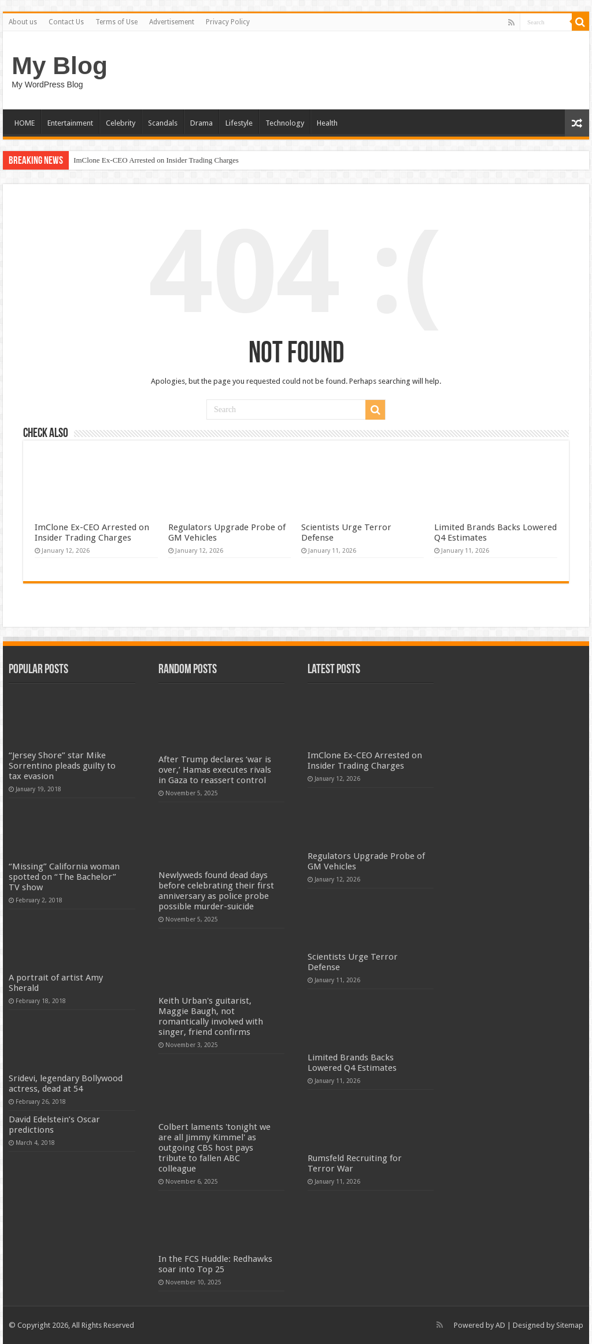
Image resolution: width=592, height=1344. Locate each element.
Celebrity (120, 123)
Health (327, 123)
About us (23, 22)
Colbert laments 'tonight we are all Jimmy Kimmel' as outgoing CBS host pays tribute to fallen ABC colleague (214, 1148)
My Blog (60, 65)
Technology (284, 123)
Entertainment (70, 123)
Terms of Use (116, 22)
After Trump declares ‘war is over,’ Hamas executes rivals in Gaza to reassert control (214, 769)
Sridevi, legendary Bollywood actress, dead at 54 (66, 1083)
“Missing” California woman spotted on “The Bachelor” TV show (64, 877)
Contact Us (66, 22)
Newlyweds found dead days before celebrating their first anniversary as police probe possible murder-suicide (216, 891)
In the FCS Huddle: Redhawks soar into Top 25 (215, 1264)
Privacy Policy (228, 22)
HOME (24, 123)
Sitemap (569, 1325)
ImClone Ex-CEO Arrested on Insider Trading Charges (156, 160)
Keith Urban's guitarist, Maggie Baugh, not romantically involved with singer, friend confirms (210, 1016)
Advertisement (171, 22)
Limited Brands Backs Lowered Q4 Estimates (352, 1062)
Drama (201, 123)
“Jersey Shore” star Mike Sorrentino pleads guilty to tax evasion (62, 765)
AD (500, 1325)
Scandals (162, 123)
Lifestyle (239, 123)
